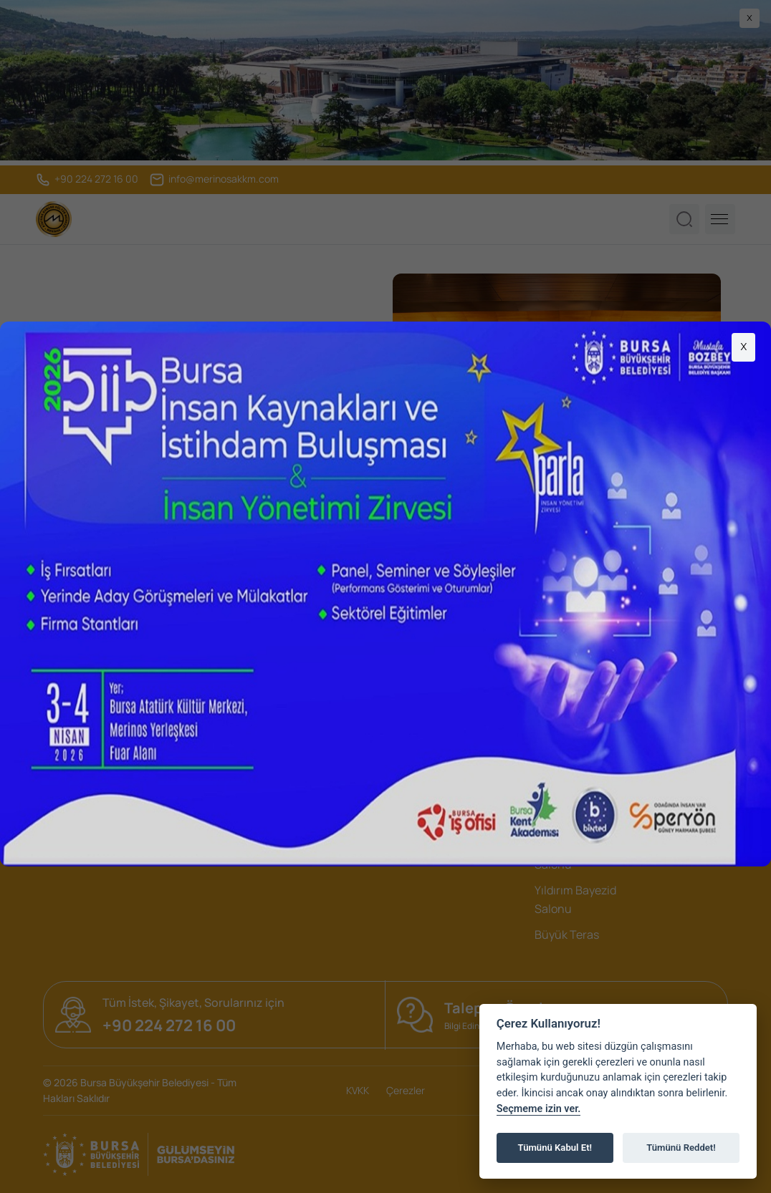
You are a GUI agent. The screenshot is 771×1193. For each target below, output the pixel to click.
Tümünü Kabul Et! (555, 1147)
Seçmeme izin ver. (539, 1109)
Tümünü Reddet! (681, 1147)
